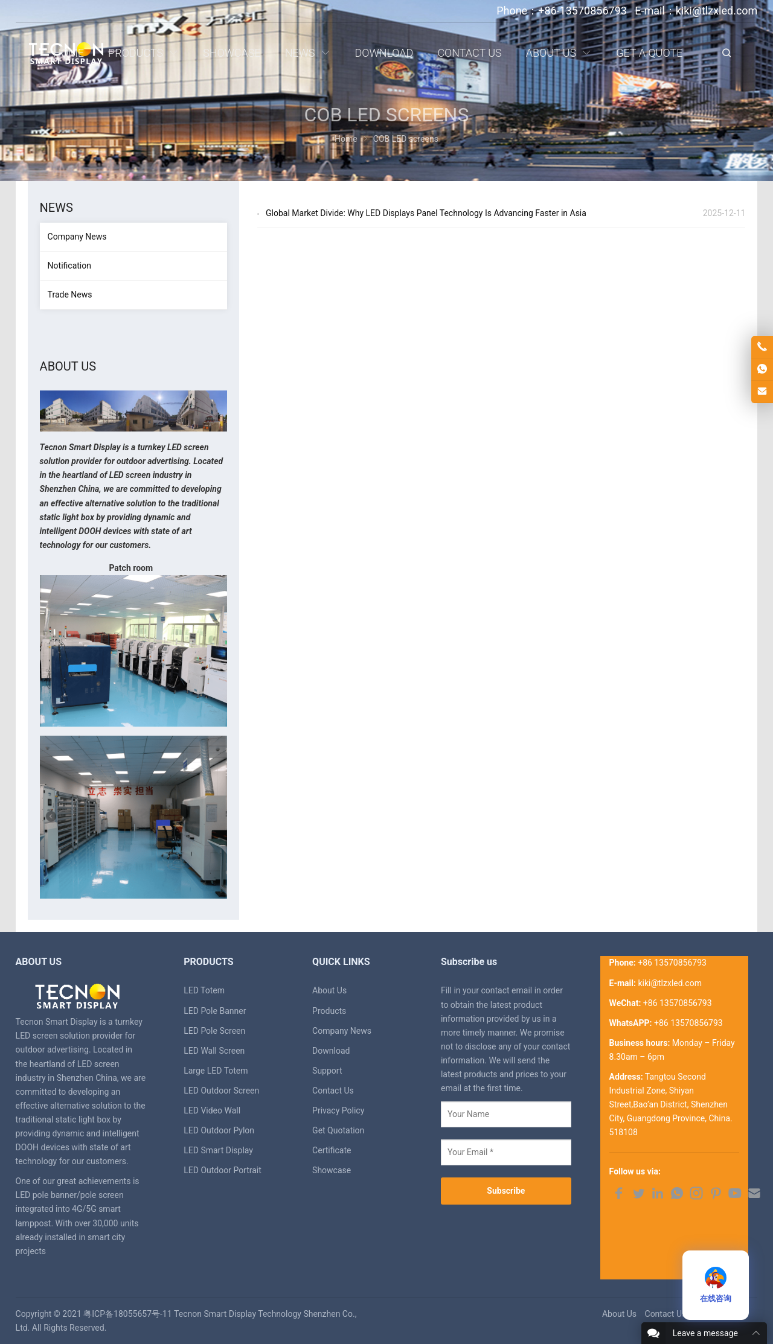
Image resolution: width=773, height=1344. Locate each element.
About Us (329, 990)
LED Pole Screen (214, 1031)
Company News (77, 236)
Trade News (70, 294)
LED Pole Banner (215, 1011)
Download (331, 1051)
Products (329, 1011)
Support (327, 1070)
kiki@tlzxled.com (669, 983)
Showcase (331, 1170)
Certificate (331, 1150)
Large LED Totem (216, 1070)
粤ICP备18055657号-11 (127, 1314)
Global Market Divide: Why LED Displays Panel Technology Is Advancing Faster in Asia (426, 213)
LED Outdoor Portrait (222, 1170)
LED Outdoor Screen (221, 1090)
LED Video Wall (212, 1110)
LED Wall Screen (214, 1051)
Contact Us (333, 1090)
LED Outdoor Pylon (219, 1130)
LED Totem (204, 990)
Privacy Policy (338, 1110)
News (56, 207)
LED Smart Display (218, 1150)
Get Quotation (338, 1130)
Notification (69, 265)
